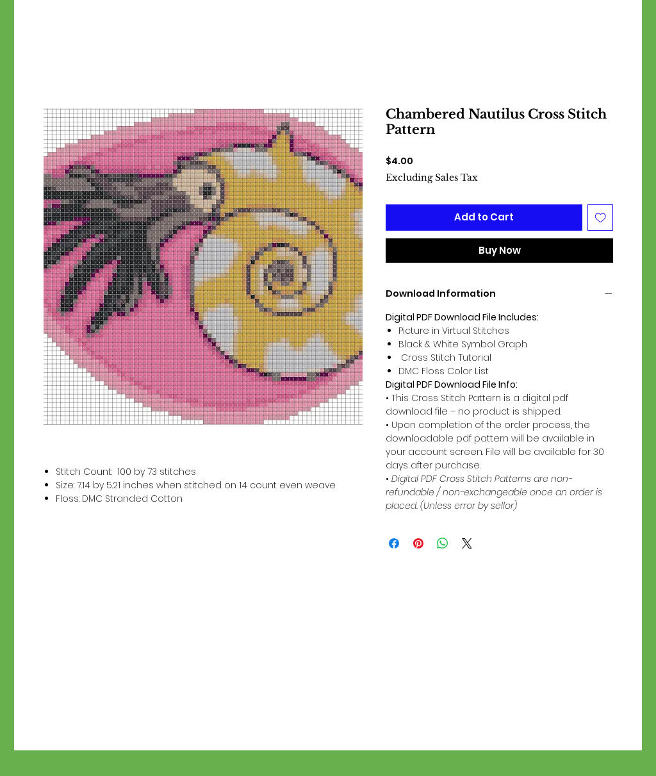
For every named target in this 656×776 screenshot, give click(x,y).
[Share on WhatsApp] (442, 543)
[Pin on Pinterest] (418, 543)
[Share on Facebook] (394, 543)
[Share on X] (467, 543)
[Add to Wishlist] (600, 217)
